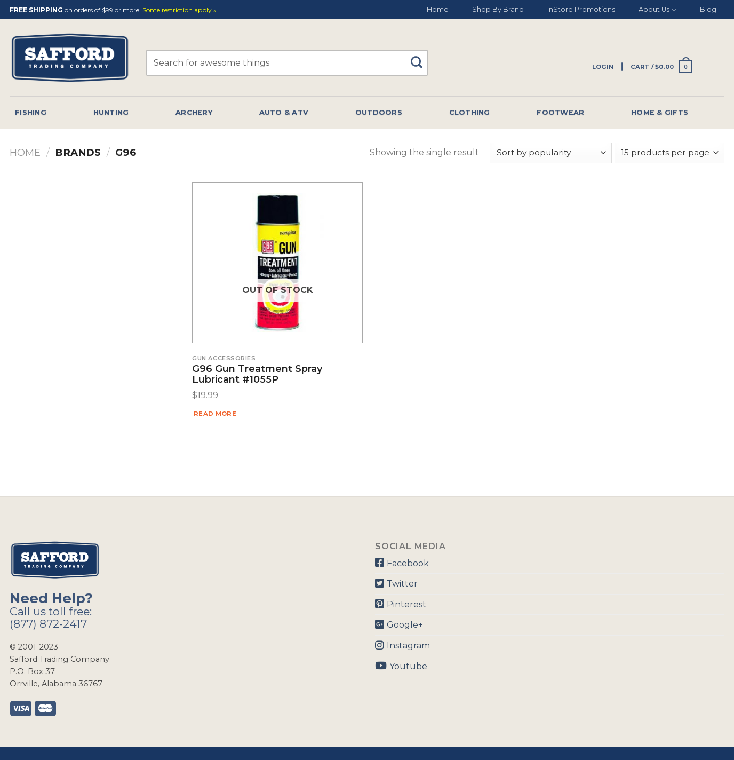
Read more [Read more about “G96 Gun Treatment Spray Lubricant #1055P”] (215, 413)
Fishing (30, 112)
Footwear (560, 112)
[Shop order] (550, 152)
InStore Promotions (581, 9)
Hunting (111, 112)
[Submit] (420, 57)
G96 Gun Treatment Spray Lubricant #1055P (257, 374)
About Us (657, 10)
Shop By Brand (498, 9)
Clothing (469, 112)
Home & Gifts (659, 112)
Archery (193, 112)
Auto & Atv (284, 112)
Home (438, 9)
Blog (708, 9)
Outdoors (378, 112)
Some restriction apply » (179, 10)
